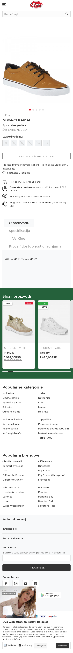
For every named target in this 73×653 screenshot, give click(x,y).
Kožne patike (10, 427)
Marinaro (43, 486)
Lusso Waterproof (13, 504)
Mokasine (8, 392)
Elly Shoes (44, 469)
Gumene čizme (11, 410)
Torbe (41, 392)
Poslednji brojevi (48, 423)
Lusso (5, 500)
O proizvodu (19, 222)
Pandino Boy (45, 495)
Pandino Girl (45, 500)
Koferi (41, 401)
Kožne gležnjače (12, 432)
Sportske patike (14, 124)
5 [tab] (43, 109)
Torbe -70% (45, 436)
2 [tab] (33, 109)
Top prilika (44, 418)
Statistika (11, 645)
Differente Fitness (13, 474)
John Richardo (11, 486)
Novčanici (44, 397)
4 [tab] (40, 109)
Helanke (43, 410)
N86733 (9, 351)
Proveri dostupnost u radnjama (35, 245)
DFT (4, 469)
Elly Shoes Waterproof (51, 474)
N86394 (45, 351)
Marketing (27, 645)
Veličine (18, 238)
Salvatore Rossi (47, 504)
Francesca (44, 478)
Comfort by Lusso (12, 465)
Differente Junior (12, 478)
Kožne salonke (11, 423)
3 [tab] (36, 109)
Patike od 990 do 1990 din (53, 427)
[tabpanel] (36, 68)
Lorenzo (7, 495)
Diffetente (44, 465)
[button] (16, 172)
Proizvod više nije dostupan (36, 155)
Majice (42, 406)
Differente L (45, 460)
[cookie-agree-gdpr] (62, 645)
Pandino (43, 491)
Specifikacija (19, 230)
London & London (13, 491)
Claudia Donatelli (12, 460)
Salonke (7, 406)
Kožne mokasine (12, 418)
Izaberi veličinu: (12, 135)
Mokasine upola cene (50, 432)
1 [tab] (30, 109)
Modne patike (10, 397)
